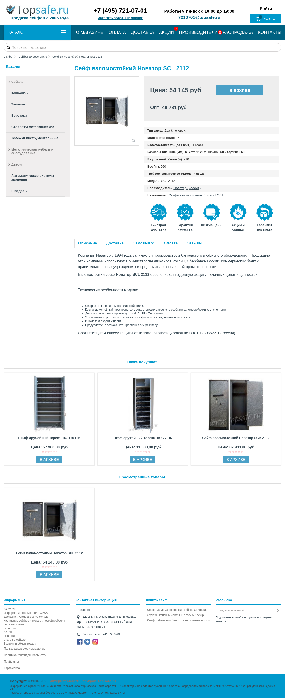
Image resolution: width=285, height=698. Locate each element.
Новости (9, 636)
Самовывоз (144, 243)
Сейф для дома (157, 609)
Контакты (10, 609)
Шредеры (19, 191)
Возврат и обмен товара (20, 643)
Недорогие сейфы (181, 609)
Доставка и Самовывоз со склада (26, 616)
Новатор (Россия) (187, 188)
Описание (87, 243)
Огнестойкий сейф (191, 615)
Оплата (171, 243)
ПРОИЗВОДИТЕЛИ (198, 32)
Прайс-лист (11, 661)
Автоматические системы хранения (32, 177)
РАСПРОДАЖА (238, 32)
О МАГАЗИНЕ (89, 32)
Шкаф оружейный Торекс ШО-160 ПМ (49, 438)
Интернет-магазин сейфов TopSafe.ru (82, 681)
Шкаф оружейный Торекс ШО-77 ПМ (143, 438)
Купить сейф (156, 600)
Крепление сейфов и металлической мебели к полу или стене (34, 622)
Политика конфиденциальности (25, 655)
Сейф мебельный (159, 620)
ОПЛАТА (117, 32)
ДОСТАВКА (142, 32)
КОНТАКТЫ (269, 32)
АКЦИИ (166, 32)
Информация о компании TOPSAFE (27, 613)
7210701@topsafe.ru (199, 17)
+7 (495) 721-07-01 (120, 10)
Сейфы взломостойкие (185, 195)
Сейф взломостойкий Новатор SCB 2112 (236, 438)
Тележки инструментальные (34, 138)
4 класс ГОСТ (213, 195)
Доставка (115, 243)
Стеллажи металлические (32, 127)
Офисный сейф (168, 615)
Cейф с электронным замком (191, 620)
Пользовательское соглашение (24, 648)
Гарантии (10, 628)
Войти (266, 8)
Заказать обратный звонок (120, 18)
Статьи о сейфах (15, 639)
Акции (8, 632)
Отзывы (194, 243)
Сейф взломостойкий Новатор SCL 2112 (49, 553)
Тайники (18, 104)
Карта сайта (12, 668)
